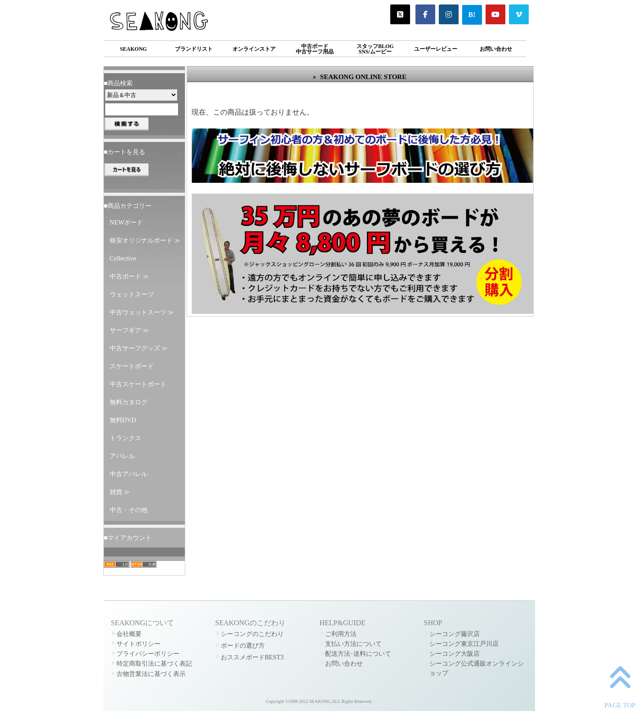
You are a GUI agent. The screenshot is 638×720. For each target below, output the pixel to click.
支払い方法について (353, 643)
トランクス (125, 438)
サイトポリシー (138, 643)
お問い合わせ (496, 49)
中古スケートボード (138, 384)
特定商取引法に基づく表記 (154, 663)
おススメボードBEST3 (252, 657)
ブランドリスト (194, 49)
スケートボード (132, 366)
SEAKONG (133, 49)
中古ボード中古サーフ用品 (315, 49)
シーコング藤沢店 (454, 633)
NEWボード (126, 222)
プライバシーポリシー (147, 653)
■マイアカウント (128, 537)
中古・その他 (128, 509)
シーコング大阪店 (454, 653)
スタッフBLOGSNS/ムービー (375, 49)
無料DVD (123, 420)
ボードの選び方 (243, 645)
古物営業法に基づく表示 (151, 673)
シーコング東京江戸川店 (464, 643)
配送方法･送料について (358, 653)
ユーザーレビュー (435, 49)
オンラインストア (254, 49)
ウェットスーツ (132, 294)
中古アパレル (128, 473)
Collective (123, 258)
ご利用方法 (341, 633)
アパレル (122, 455)
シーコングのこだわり (252, 633)
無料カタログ (128, 402)
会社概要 (129, 633)
